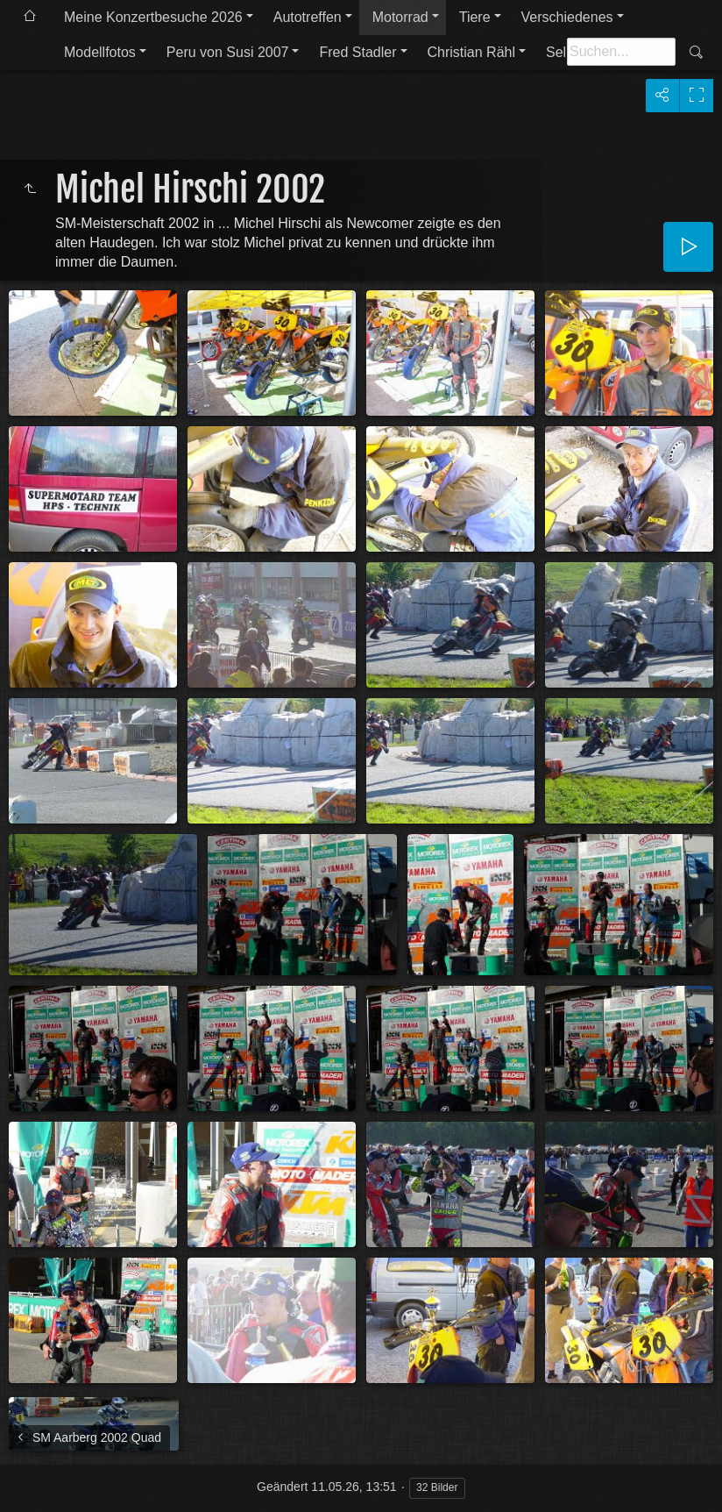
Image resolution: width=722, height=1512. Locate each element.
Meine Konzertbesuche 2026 (153, 17)
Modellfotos (100, 52)
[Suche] (621, 52)
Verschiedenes (567, 17)
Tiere (475, 17)
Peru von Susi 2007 (227, 52)
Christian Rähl (471, 52)
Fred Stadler (357, 52)
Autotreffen (307, 17)
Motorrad (400, 17)
